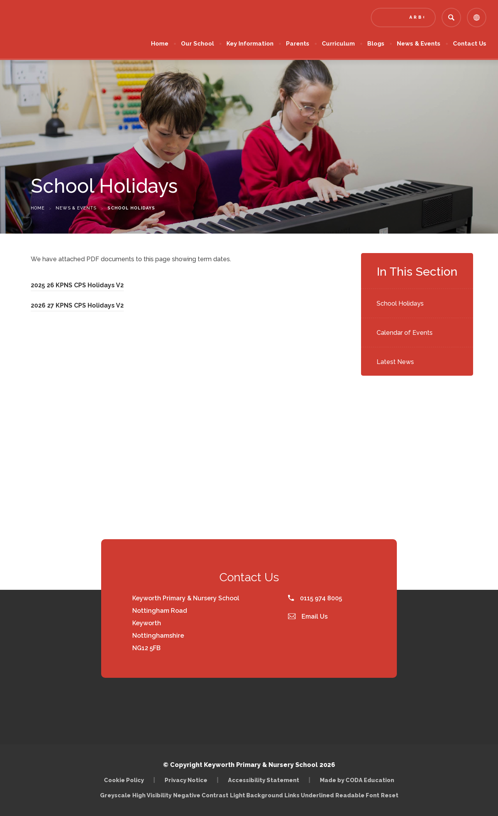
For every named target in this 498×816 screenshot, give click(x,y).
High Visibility (152, 795)
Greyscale (115, 795)
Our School (197, 43)
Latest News (395, 362)
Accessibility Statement (263, 780)
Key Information (250, 43)
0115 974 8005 (315, 598)
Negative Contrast (200, 795)
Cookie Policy (124, 780)
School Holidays (400, 303)
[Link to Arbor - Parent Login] (403, 17)
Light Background (256, 795)
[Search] (451, 17)
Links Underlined (309, 795)
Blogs (375, 43)
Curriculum (338, 43)
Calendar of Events (405, 332)
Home (159, 43)
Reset (389, 795)
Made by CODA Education (357, 780)
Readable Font (357, 795)
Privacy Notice (186, 780)
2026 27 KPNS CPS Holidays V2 (77, 305)
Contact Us (469, 43)
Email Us (308, 616)
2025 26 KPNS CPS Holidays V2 (77, 285)
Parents (297, 43)
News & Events (418, 43)
